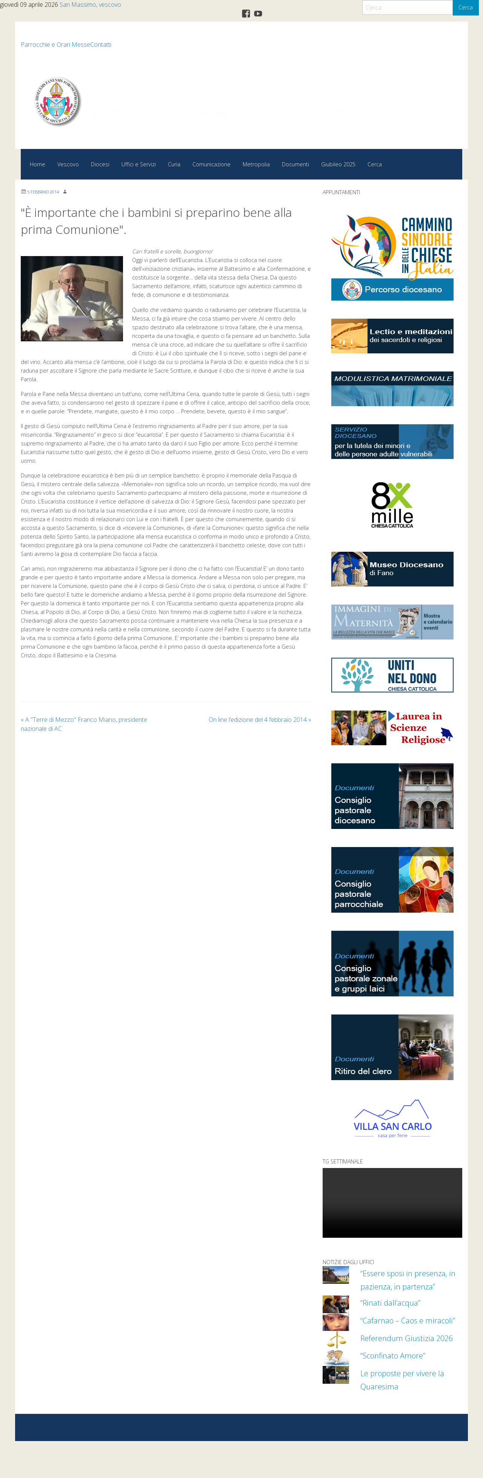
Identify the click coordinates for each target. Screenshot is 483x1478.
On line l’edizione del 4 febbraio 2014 (260, 719)
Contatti (100, 44)
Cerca (465, 7)
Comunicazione (211, 164)
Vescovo (68, 164)
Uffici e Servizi (139, 164)
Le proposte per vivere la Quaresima (407, 1416)
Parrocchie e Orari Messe (55, 44)
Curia (174, 164)
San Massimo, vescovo (90, 4)
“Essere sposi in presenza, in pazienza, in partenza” (410, 1285)
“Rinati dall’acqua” (396, 1315)
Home (37, 164)
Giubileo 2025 (338, 164)
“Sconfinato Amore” (400, 1391)
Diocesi (100, 164)
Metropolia (256, 164)
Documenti (295, 164)
